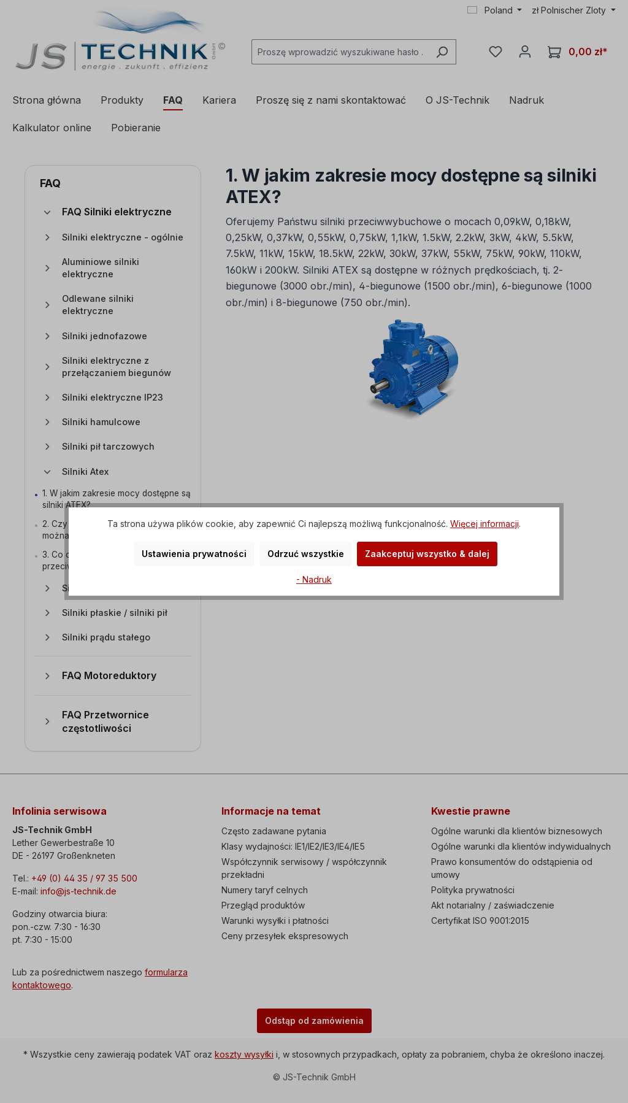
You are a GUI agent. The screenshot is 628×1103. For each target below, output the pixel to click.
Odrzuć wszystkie (305, 553)
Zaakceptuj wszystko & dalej (427, 553)
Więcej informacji (484, 523)
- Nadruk (314, 579)
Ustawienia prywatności (194, 553)
